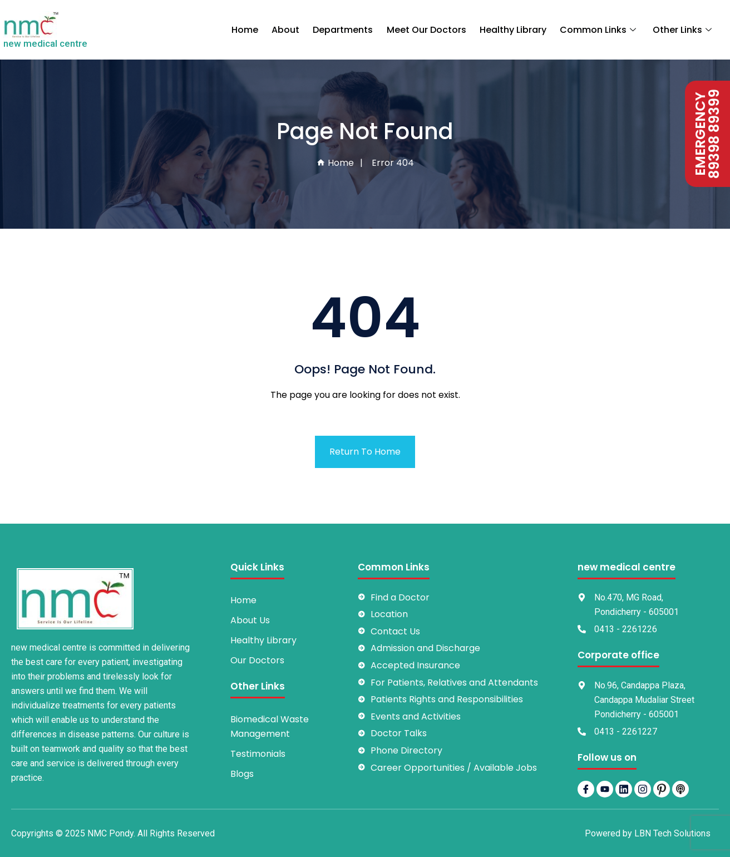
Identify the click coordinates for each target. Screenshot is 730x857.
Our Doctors (257, 660)
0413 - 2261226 (625, 629)
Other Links (683, 29)
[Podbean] (680, 789)
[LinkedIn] (623, 789)
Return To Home (365, 451)
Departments (344, 29)
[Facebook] (586, 789)
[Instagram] (642, 789)
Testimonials (257, 753)
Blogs (242, 773)
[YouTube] (604, 789)
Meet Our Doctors (427, 29)
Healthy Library (513, 29)
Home (246, 29)
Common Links (599, 29)
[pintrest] (661, 789)
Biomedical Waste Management (269, 726)
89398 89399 (714, 134)
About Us (250, 620)
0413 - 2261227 (625, 731)
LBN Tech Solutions (672, 833)
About (286, 29)
